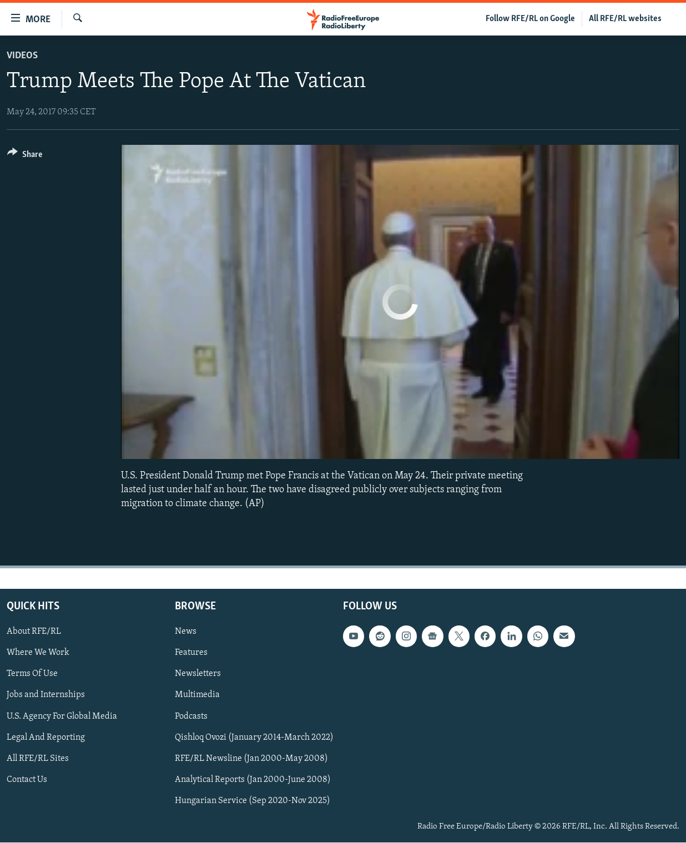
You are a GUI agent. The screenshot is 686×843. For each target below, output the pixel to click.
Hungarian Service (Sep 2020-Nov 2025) (252, 800)
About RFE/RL (34, 632)
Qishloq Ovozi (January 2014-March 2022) (254, 737)
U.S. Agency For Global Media (62, 716)
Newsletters (198, 674)
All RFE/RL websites (625, 18)
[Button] (24, 156)
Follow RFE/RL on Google (530, 18)
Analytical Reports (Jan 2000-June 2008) (253, 779)
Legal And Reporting (46, 737)
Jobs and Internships (46, 695)
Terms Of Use (32, 674)
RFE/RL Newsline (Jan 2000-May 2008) (251, 758)
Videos (22, 56)
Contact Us (27, 779)
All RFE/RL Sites (38, 758)
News (185, 632)
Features (191, 653)
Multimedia (197, 695)
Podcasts (191, 716)
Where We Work (38, 653)
